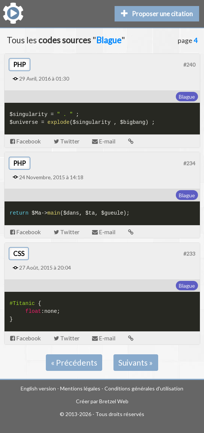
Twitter (67, 141)
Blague (187, 96)
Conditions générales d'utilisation (143, 388)
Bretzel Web (113, 401)
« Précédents (74, 362)
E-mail (103, 141)
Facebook (25, 141)
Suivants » (135, 362)
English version (38, 388)
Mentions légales (80, 388)
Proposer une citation (157, 14)
